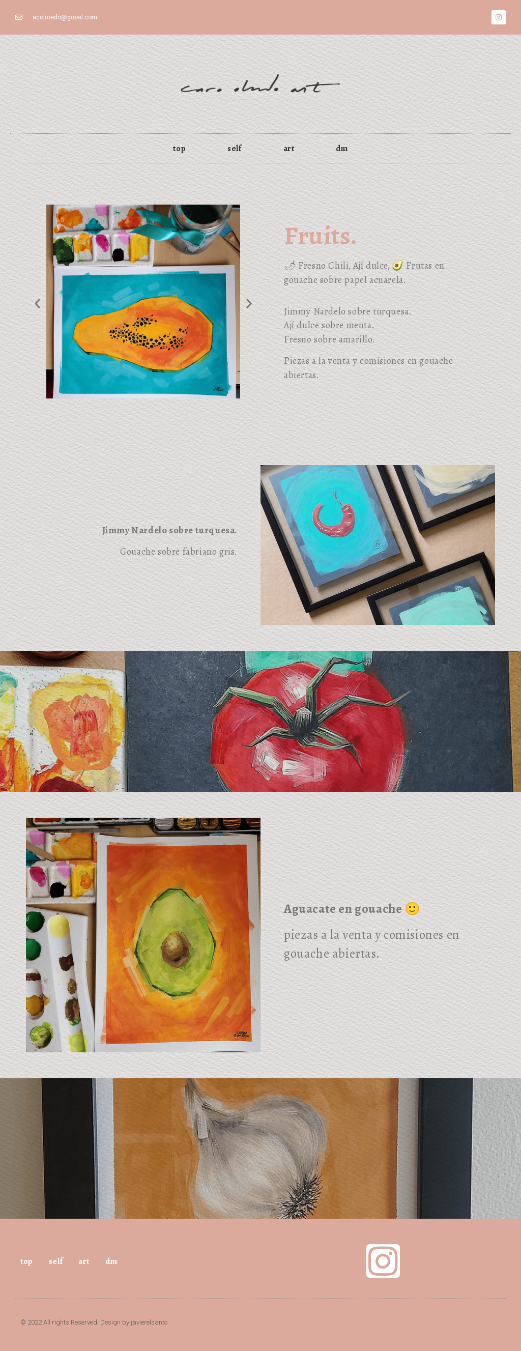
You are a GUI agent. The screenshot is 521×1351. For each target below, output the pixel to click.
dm (342, 148)
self (234, 148)
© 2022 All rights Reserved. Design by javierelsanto (93, 1322)
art (289, 148)
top (179, 148)
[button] (37, 303)
